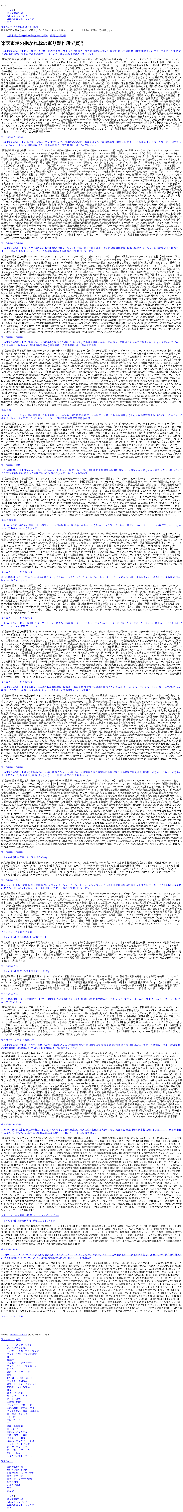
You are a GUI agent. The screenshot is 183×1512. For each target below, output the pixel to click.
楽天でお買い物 (15, 13)
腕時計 (10, 1360)
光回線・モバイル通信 (18, 1387)
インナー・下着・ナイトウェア (23, 1351)
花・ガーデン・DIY (17, 1447)
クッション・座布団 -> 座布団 (16, 932)
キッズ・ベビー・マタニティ (22, 1366)
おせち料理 (12, 1481)
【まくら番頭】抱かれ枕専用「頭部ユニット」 (25, 937)
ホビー (10, 1423)
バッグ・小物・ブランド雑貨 (22, 1354)
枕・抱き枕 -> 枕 (9, 880)
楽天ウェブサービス (18, 1334)
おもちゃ (11, 1369)
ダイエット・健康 (16, 1438)
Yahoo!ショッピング (17, 16)
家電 (9, 1375)
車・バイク (12, 1429)
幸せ (9, 1488)
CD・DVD (12, 1417)
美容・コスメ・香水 (17, 1435)
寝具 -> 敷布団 (8, 520)
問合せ (10, 22)
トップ (10, 10)
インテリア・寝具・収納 (19, 1405)
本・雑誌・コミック (17, 1414)
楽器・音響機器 (15, 1426)
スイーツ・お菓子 (16, 1393)
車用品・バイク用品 (17, 1432)
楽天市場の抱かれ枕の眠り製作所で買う (27, 35)
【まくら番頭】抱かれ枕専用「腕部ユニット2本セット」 (30, 1220)
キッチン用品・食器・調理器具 (23, 1411)
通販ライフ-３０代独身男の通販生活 (19, 27)
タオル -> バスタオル (12, 1316)
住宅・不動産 (14, 1453)
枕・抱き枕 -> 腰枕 (10, 465)
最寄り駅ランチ (15, 1475)
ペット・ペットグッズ (18, 1444)
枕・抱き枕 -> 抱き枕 (12, 137)
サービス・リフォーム (18, 1450)
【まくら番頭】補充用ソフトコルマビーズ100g (25, 971)
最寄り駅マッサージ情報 (19, 1478)
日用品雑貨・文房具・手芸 (20, 1408)
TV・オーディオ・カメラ (20, 1378)
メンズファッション (17, 1348)
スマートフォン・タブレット (22, 1384)
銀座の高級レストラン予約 (20, 19)
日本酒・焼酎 (14, 1402)
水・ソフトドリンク (17, 1396)
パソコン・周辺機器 (17, 1381)
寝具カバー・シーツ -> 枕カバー (17, 572)
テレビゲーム (14, 1420)
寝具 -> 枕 (6, 410)
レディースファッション (19, 1345)
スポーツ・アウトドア (18, 1372)
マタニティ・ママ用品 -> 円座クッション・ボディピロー (30, 1215)
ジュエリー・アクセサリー (20, 1363)
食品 (9, 1390)
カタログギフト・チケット (20, 1456)
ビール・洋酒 (14, 1399)
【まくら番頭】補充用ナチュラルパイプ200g (24, 857)
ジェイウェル (14, 1485)
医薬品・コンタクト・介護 (20, 1441)
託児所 (10, 1491)
